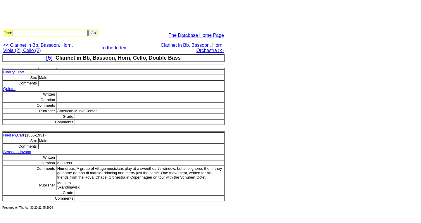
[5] (49, 58)
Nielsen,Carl (13, 135)
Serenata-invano (17, 152)
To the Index (113, 47)
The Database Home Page (196, 35)
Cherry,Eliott (13, 72)
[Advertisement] (108, 15)
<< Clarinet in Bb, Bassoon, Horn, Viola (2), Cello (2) (38, 48)
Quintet (9, 89)
